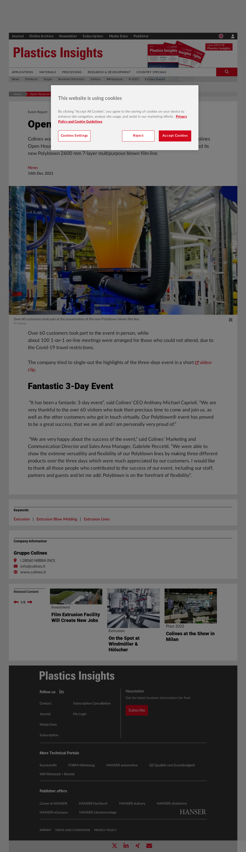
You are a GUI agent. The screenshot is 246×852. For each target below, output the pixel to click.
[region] (124, 117)
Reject (138, 135)
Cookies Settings (74, 135)
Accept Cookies (175, 135)
